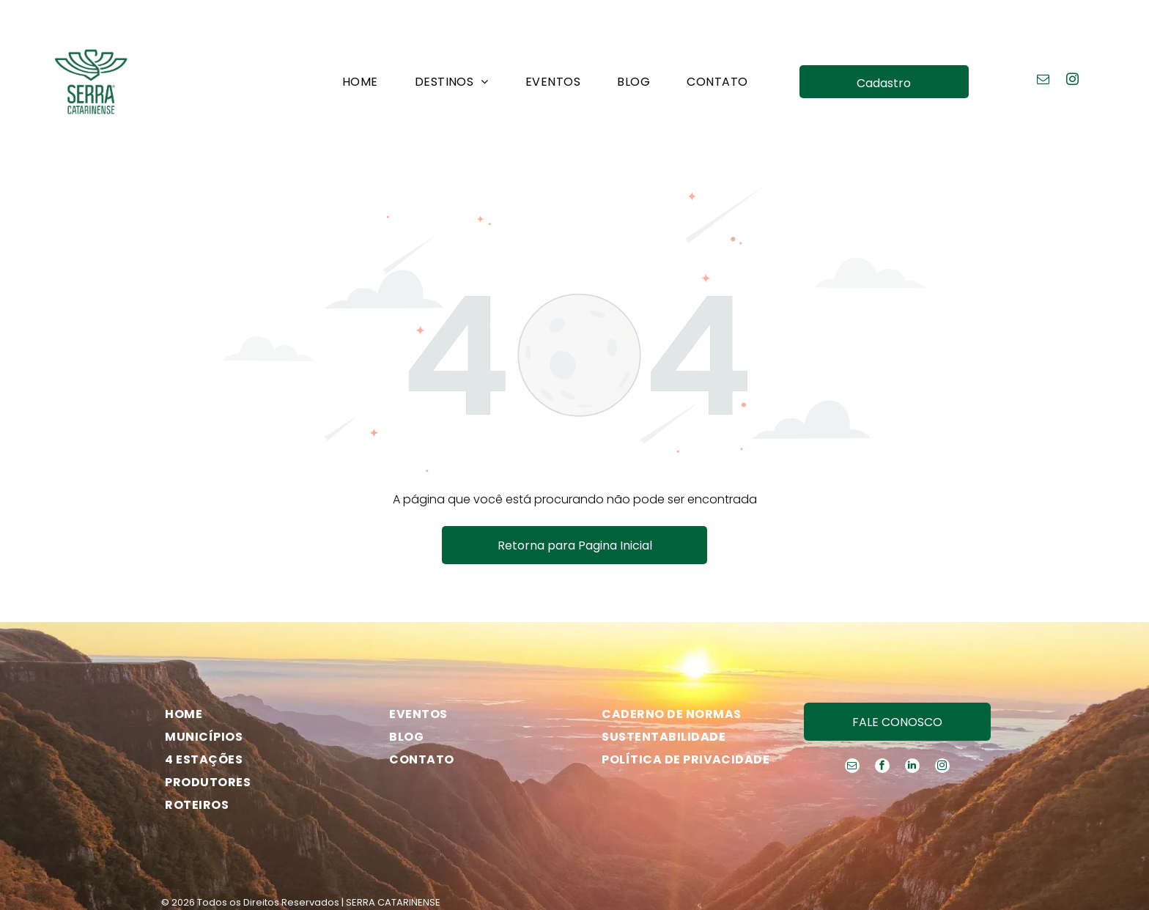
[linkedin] (912, 731)
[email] (1043, 45)
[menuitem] (360, 44)
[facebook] (882, 731)
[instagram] (1072, 45)
